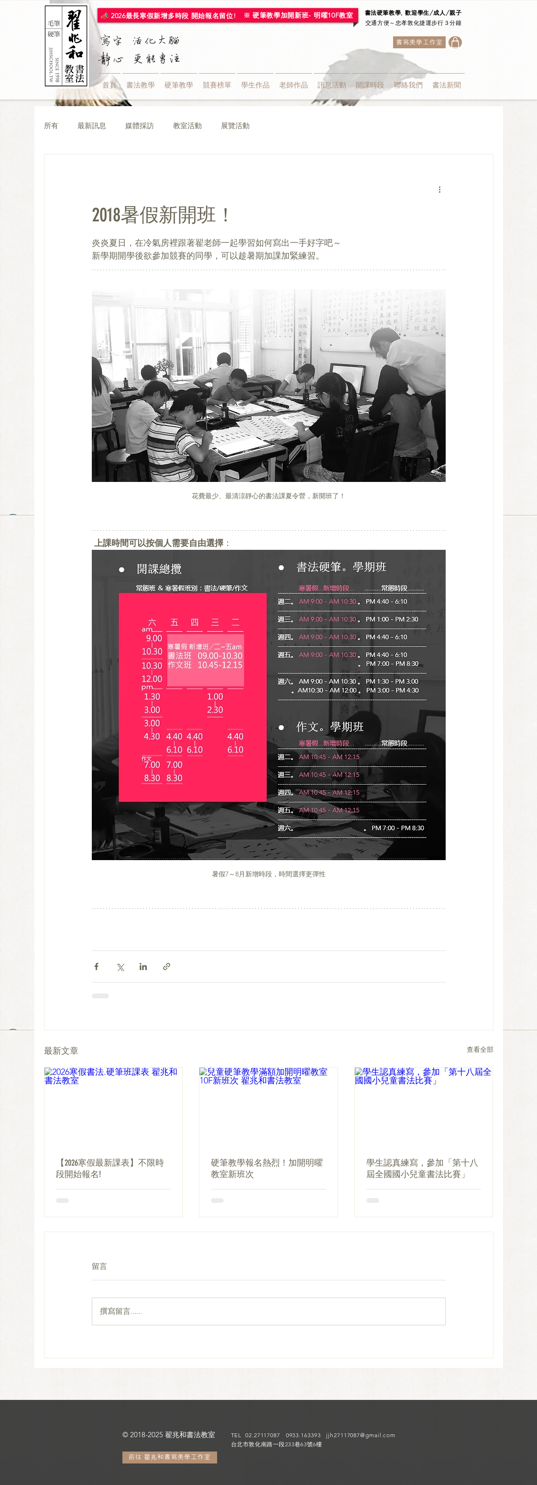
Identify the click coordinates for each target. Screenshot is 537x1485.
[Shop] (455, 42)
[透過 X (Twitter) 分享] (119, 966)
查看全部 (480, 1049)
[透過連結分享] (166, 966)
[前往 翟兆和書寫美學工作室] (169, 1457)
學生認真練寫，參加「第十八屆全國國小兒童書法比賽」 (422, 1168)
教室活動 (187, 125)
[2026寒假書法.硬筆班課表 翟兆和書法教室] (113, 1106)
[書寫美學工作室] (419, 42)
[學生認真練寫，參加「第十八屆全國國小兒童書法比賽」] (424, 1106)
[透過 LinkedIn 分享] (143, 966)
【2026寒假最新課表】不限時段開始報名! (110, 1168)
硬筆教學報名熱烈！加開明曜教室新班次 (267, 1168)
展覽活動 (235, 125)
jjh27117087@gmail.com (360, 1435)
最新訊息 (91, 125)
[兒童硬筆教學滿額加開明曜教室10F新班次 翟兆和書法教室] (268, 1106)
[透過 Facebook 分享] (96, 966)
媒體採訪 (139, 125)
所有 (51, 125)
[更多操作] (440, 189)
